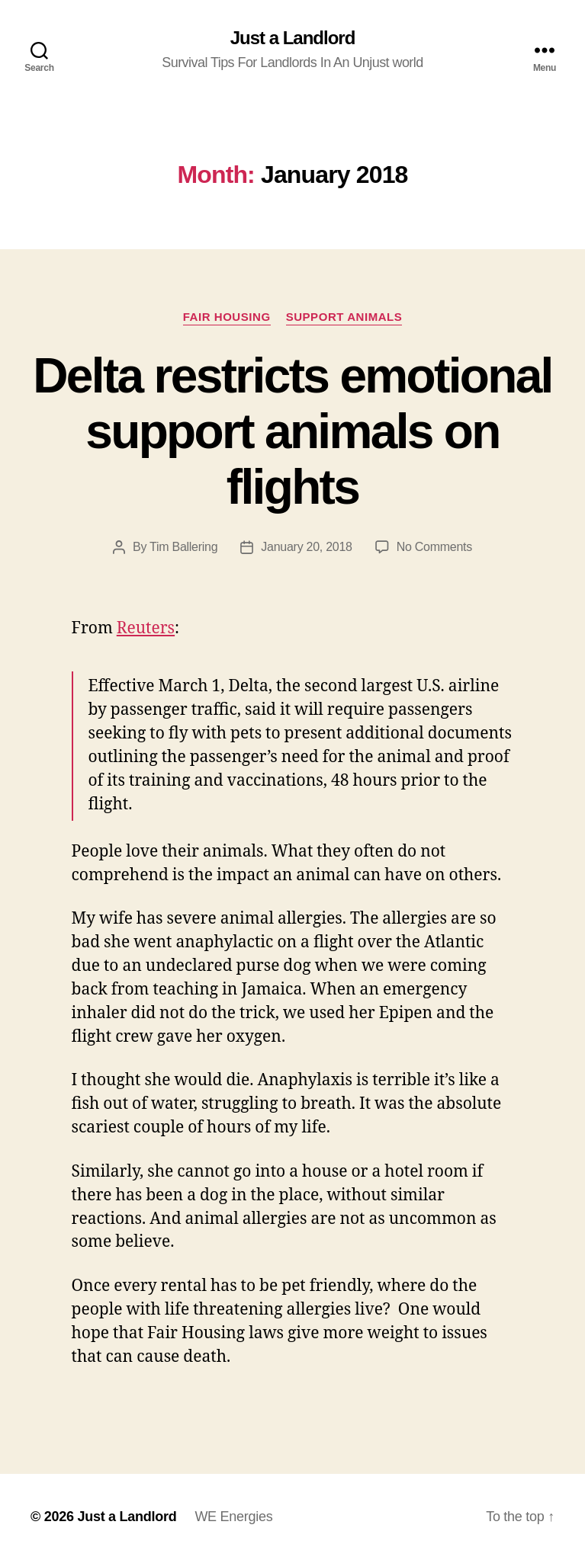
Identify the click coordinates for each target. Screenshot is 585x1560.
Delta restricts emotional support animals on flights (292, 431)
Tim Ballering (183, 546)
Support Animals (344, 316)
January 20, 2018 (306, 546)
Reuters (146, 628)
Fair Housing (227, 316)
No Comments (434, 546)
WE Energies (233, 1516)
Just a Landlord (292, 38)
